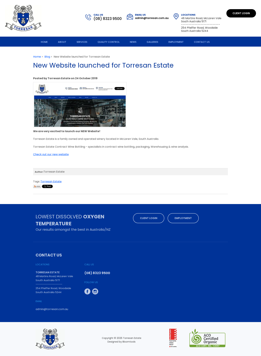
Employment (176, 42)
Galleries (152, 42)
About (62, 42)
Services (82, 42)
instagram (95, 291)
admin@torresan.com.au (152, 16)
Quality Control (109, 42)
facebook (87, 291)
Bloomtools (129, 342)
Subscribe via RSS (37, 186)
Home (44, 42)
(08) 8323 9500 (108, 17)
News (133, 42)
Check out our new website (51, 154)
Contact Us (202, 42)
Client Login (241, 13)
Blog (47, 57)
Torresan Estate (51, 181)
